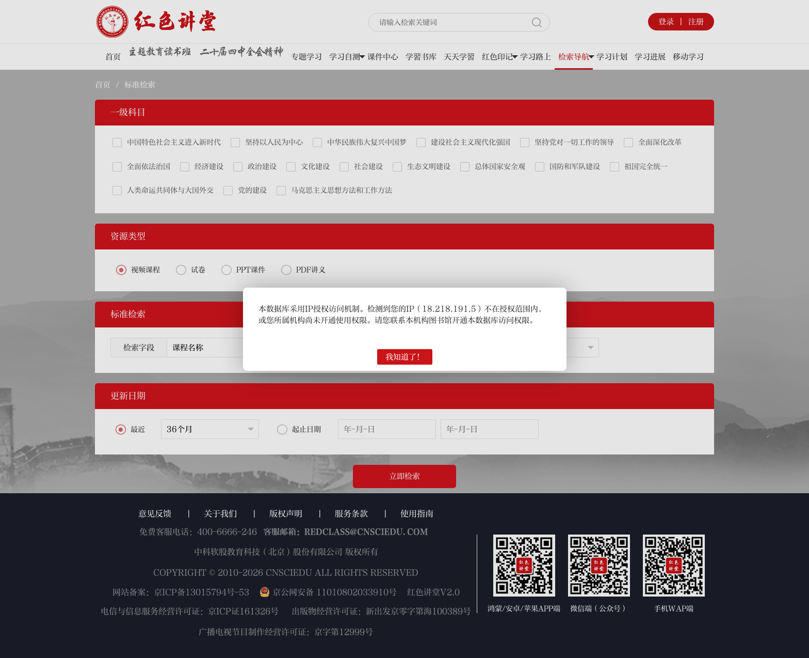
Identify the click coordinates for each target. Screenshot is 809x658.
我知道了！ (404, 357)
